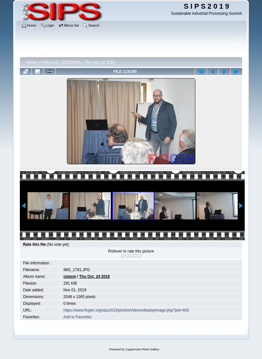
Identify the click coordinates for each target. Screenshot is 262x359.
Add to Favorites (77, 317)
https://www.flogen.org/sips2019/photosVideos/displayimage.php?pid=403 (126, 310)
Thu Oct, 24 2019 (100, 62)
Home (31, 62)
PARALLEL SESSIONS (61, 62)
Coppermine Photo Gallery (142, 349)
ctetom (69, 276)
